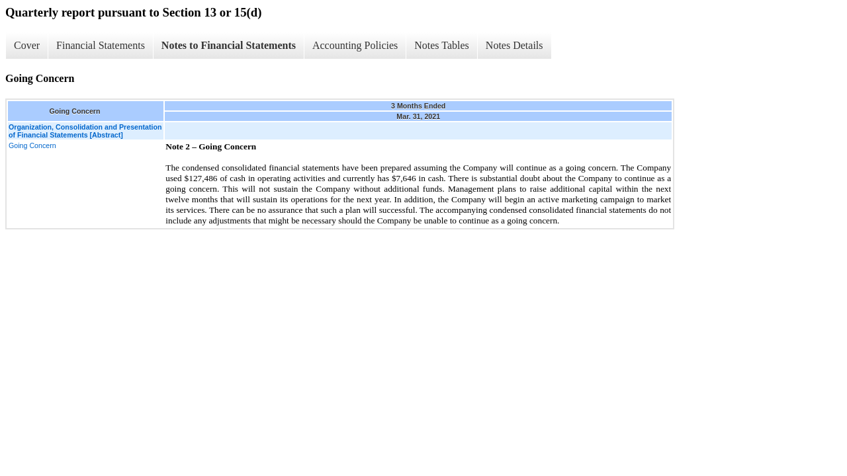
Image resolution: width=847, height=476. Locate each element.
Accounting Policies (355, 45)
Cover (27, 45)
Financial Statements (100, 45)
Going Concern (32, 145)
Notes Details (514, 45)
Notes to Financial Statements (228, 45)
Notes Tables (441, 45)
